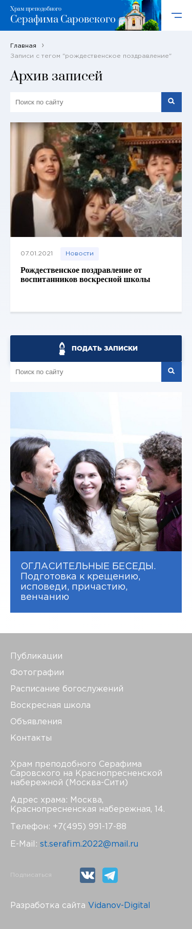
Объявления (36, 722)
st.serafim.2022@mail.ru (89, 844)
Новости (80, 253)
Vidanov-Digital (119, 906)
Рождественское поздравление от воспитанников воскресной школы (85, 275)
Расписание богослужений (66, 689)
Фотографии (37, 673)
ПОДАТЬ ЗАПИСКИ (105, 348)
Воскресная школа (50, 705)
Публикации (36, 656)
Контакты (31, 738)
